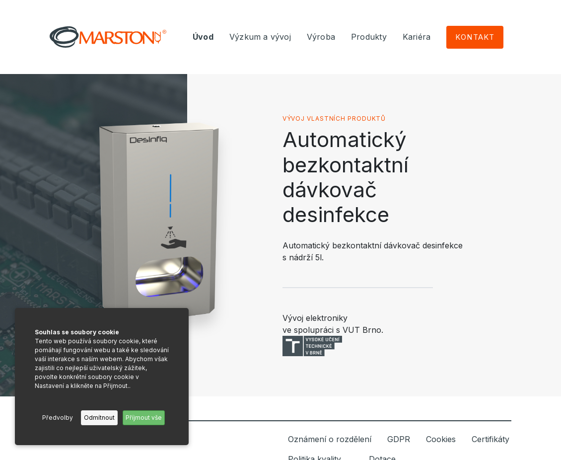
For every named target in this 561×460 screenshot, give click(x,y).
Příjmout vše (144, 417)
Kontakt (474, 37)
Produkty (369, 37)
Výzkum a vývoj (260, 37)
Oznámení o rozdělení (329, 439)
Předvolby (57, 417)
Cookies (441, 439)
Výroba (321, 37)
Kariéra (416, 37)
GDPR (398, 439)
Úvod (203, 37)
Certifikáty (490, 439)
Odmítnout (99, 417)
